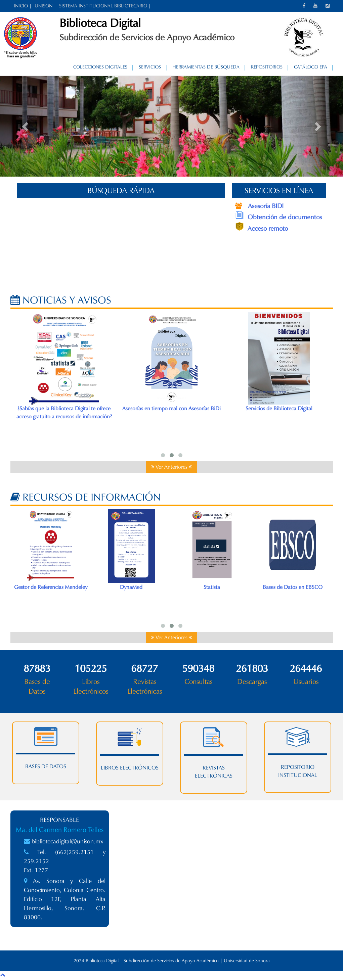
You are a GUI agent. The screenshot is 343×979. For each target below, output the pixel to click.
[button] (25, 126)
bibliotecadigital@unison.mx (67, 841)
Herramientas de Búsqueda (206, 67)
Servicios (150, 67)
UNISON (43, 6)
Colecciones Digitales (100, 67)
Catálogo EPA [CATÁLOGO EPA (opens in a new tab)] (310, 67)
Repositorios (267, 67)
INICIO (21, 6)
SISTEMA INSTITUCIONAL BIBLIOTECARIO (103, 6)
